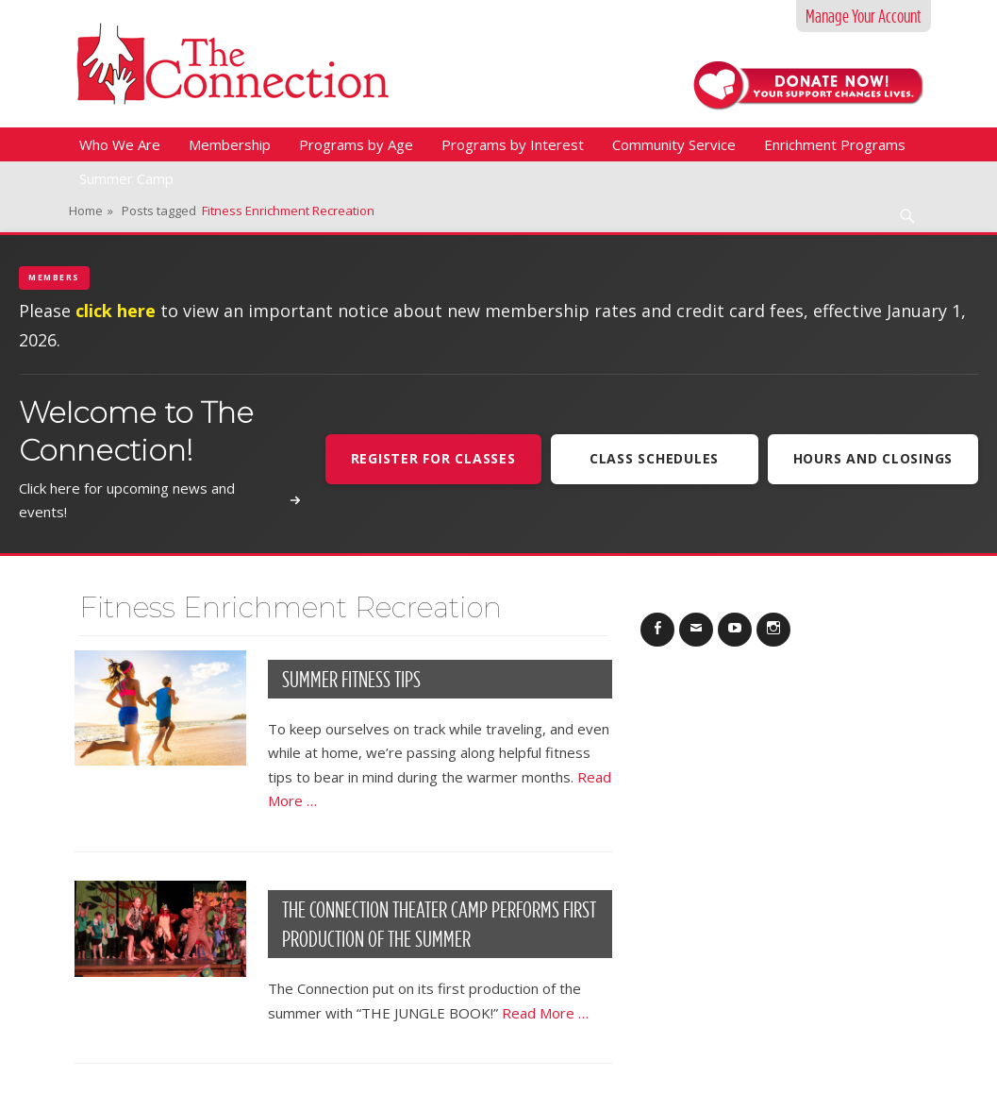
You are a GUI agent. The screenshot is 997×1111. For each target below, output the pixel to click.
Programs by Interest (512, 144)
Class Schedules (654, 458)
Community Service (674, 144)
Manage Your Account (864, 16)
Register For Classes (433, 458)
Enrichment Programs (835, 144)
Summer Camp (126, 178)
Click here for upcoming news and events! (160, 500)
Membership (230, 144)
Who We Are (119, 144)
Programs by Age (356, 144)
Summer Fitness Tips (351, 679)
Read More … (545, 1012)
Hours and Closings (873, 458)
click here (115, 310)
